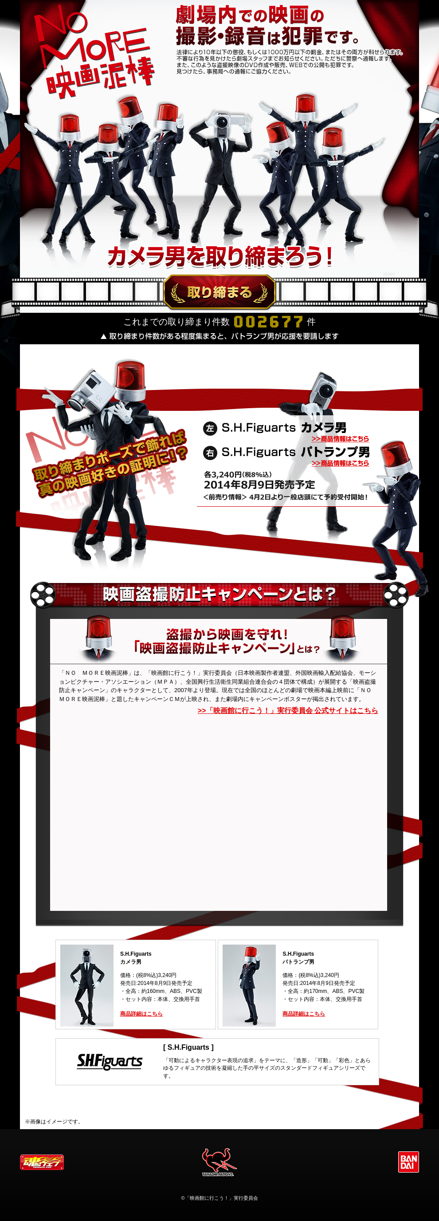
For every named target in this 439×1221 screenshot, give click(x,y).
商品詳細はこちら (141, 1014)
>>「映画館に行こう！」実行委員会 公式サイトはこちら (288, 710)
